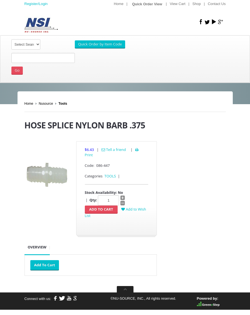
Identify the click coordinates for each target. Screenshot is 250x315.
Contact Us (217, 4)
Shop (196, 4)
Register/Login (36, 4)
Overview (37, 247)
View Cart (177, 4)
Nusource (46, 104)
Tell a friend (114, 149)
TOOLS (110, 176)
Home (118, 4)
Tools (62, 104)
